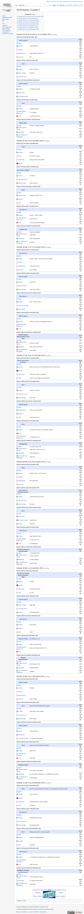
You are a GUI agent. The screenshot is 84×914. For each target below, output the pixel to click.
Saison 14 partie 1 (60, 896)
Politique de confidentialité (21, 912)
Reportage (21, 132)
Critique (20, 46)
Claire (23, 63)
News (20, 43)
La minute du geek (23, 520)
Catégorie (19, 900)
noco (39, 638)
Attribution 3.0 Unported (38, 909)
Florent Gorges (24, 872)
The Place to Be (23, 76)
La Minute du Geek (23, 305)
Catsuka (21, 199)
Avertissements (43, 912)
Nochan (20, 49)
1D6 (20, 202)
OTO (20, 116)
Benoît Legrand (23, 40)
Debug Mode (22, 53)
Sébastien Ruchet (23, 638)
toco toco (21, 57)
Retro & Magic (22, 73)
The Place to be (23, 715)
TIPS (20, 156)
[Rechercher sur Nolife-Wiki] (74, 5)
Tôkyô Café (21, 159)
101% (49, 890)
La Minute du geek (23, 96)
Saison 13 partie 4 (37, 896)
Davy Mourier (20, 170)
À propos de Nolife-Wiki (33, 912)
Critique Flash (22, 195)
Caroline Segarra (23, 599)
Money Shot (22, 92)
